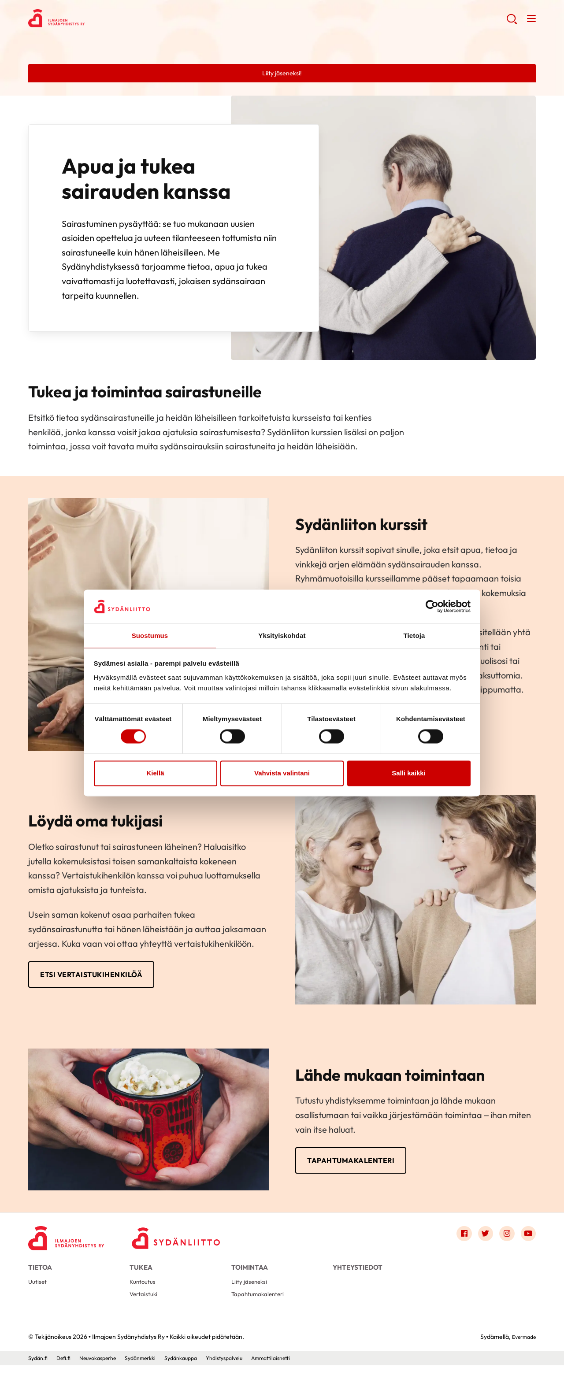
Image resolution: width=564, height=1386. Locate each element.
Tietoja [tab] (414, 635)
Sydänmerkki (155, 1378)
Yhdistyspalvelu (249, 1378)
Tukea (141, 1279)
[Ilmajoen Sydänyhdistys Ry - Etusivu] (72, 1247)
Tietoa (40, 1279)
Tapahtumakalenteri (361, 1168)
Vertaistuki (145, 1313)
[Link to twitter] (479, 1244)
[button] (510, 22)
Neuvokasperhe (106, 1378)
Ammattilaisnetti (301, 1378)
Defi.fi (67, 1378)
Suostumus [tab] (150, 635)
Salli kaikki (409, 773)
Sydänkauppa (200, 1378)
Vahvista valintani (282, 773)
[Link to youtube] (527, 1244)
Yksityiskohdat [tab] (281, 635)
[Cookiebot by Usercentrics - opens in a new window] (432, 606)
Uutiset (38, 1299)
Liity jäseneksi (251, 1299)
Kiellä (155, 773)
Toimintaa (249, 1279)
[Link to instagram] (503, 1244)
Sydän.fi (39, 1378)
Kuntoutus (144, 1299)
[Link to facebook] (455, 1244)
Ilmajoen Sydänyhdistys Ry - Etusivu (98, 20)
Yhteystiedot (357, 1279)
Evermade (521, 1358)
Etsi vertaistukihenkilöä (103, 980)
